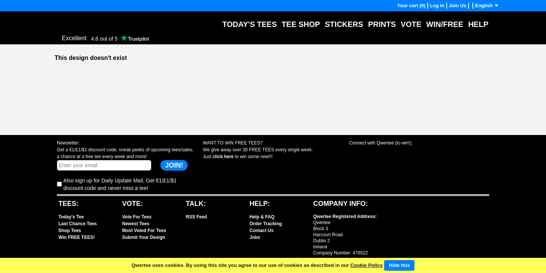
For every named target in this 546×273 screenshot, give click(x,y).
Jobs (254, 237)
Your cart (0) (411, 5)
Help (478, 24)
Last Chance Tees (77, 223)
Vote (411, 24)
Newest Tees (135, 223)
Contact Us (261, 230)
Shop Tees (69, 230)
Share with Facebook (360, 153)
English (487, 5)
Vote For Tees (137, 217)
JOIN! (174, 165)
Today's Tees (249, 24)
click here (223, 156)
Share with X (388, 153)
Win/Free (444, 24)
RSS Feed (196, 217)
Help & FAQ (262, 217)
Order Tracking (265, 223)
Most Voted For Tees (144, 230)
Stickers (344, 24)
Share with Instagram (415, 153)
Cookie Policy (366, 265)
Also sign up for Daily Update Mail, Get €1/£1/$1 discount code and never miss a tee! (120, 184)
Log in (437, 5)
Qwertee (66, 19)
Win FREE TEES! (76, 237)
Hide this (399, 265)
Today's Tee (71, 217)
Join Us (457, 5)
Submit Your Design (143, 237)
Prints (382, 24)
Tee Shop (301, 24)
